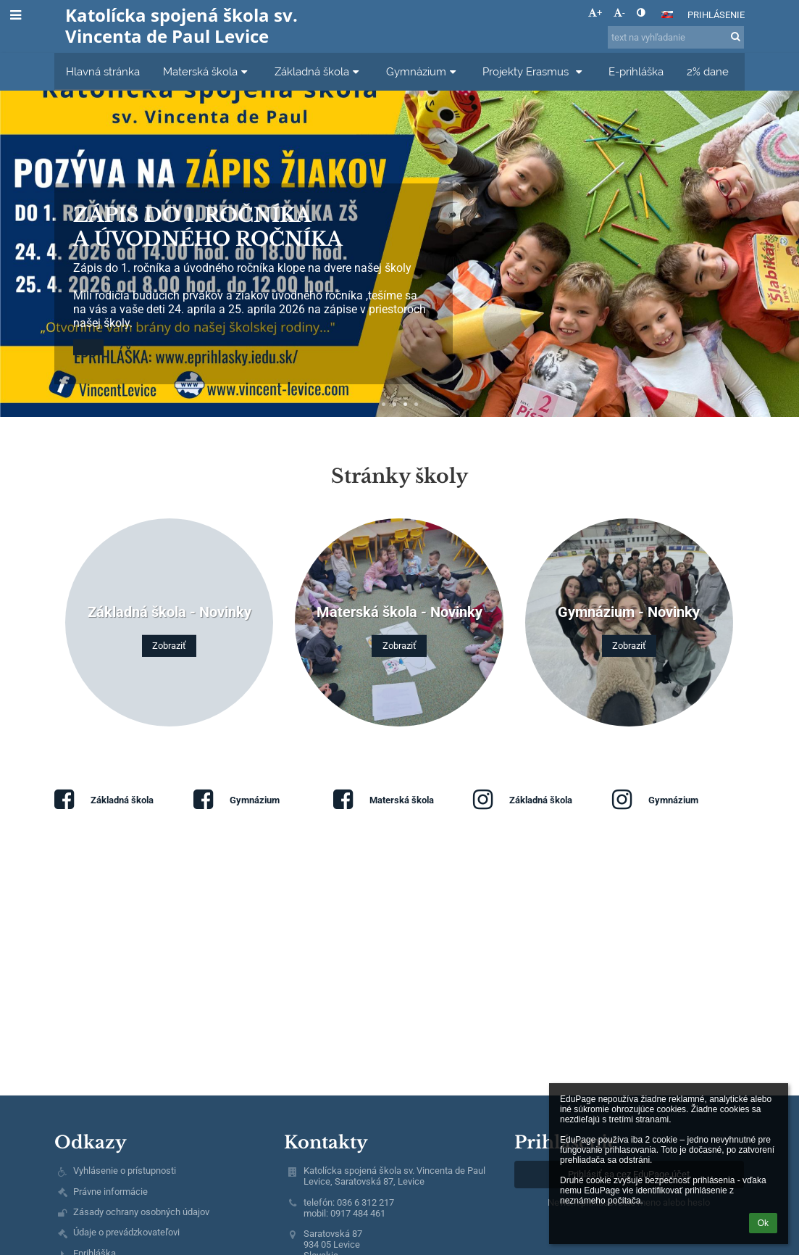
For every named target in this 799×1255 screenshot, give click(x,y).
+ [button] (595, 12)
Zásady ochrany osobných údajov (141, 1211)
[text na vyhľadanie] (676, 37)
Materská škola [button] (207, 71)
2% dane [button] (708, 71)
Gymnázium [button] (423, 71)
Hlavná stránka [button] (103, 71)
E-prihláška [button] (636, 71)
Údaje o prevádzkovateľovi (126, 1232)
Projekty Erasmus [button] (533, 71)
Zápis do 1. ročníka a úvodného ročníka (208, 227)
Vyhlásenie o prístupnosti (124, 1170)
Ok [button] (763, 1223)
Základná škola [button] (319, 71)
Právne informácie (110, 1191)
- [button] (619, 12)
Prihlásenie (716, 14)
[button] (667, 14)
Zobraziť (169, 645)
